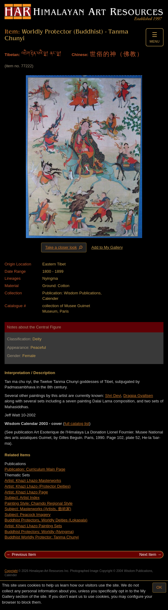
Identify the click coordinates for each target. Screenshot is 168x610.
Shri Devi (113, 395)
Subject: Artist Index (22, 497)
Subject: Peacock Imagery (28, 514)
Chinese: (80, 54)
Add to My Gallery (107, 247)
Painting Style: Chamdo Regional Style (38, 503)
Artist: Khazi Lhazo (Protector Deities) (38, 486)
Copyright (11, 571)
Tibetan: (12, 54)
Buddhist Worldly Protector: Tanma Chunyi (42, 537)
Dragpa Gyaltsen (138, 395)
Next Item (147, 554)
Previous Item (24, 554)
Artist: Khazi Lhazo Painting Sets (33, 526)
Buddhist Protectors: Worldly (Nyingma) (39, 531)
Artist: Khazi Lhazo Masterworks (33, 480)
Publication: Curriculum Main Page (35, 469)
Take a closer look (64, 247)
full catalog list (76, 423)
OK (159, 587)
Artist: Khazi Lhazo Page (26, 492)
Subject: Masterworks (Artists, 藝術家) (38, 509)
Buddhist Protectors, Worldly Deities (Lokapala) (46, 520)
